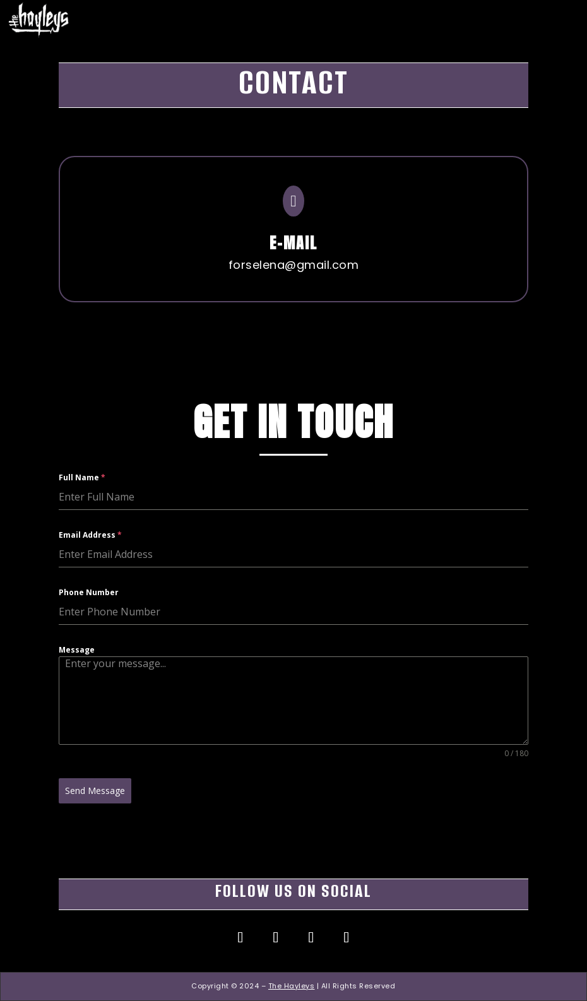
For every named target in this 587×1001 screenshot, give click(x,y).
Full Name (82, 507)
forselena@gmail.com (244, 257)
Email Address (90, 565)
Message (77, 679)
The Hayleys (291, 986)
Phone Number (89, 622)
